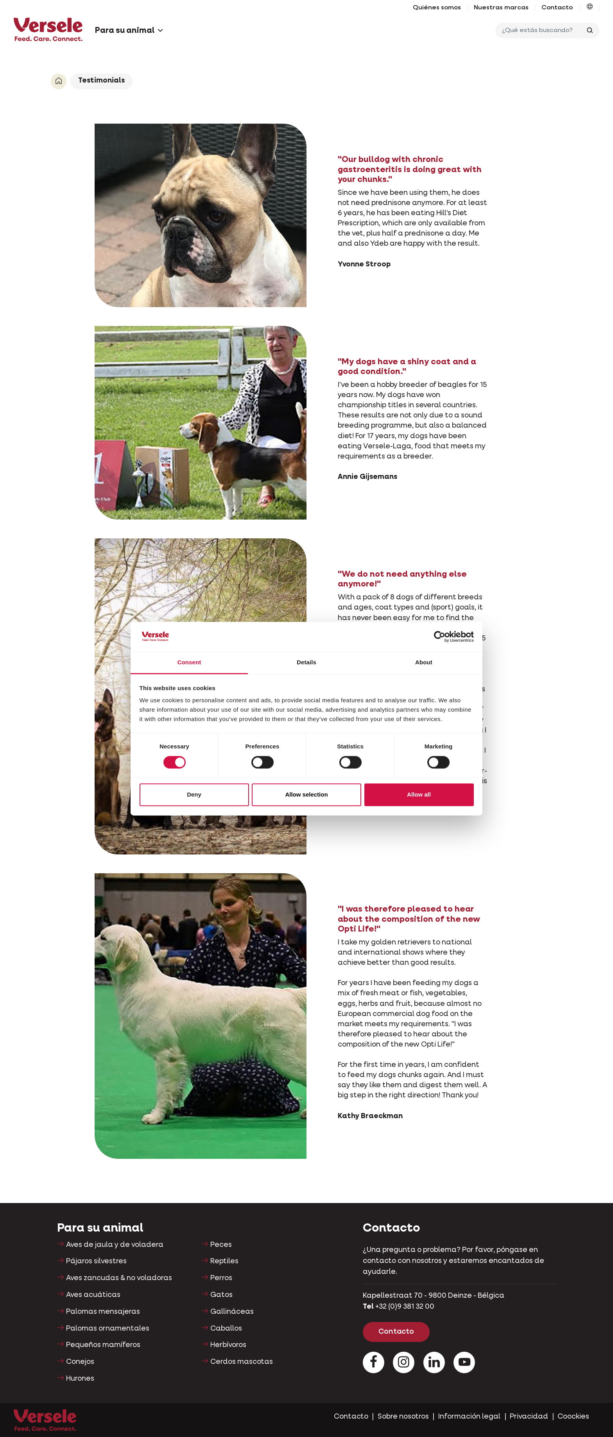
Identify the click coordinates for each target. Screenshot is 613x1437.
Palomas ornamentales (107, 1328)
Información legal (469, 1416)
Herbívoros (228, 1345)
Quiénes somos (437, 8)
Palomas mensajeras (103, 1311)
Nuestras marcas (501, 8)
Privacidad (529, 1416)
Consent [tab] (189, 662)
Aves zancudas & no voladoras (119, 1278)
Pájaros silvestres (96, 1261)
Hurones (80, 1378)
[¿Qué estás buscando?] (540, 30)
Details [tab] (306, 662)
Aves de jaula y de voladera (114, 1244)
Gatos (221, 1295)
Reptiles (224, 1261)
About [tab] (423, 662)
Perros (221, 1278)
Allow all (419, 794)
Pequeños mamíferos (103, 1345)
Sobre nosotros (403, 1416)
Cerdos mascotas (241, 1361)
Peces (221, 1244)
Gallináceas (232, 1311)
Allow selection (306, 794)
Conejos (80, 1361)
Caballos (226, 1328)
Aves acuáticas (93, 1295)
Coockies (573, 1416)
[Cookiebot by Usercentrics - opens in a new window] (439, 636)
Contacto (557, 8)
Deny (194, 794)
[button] (589, 8)
